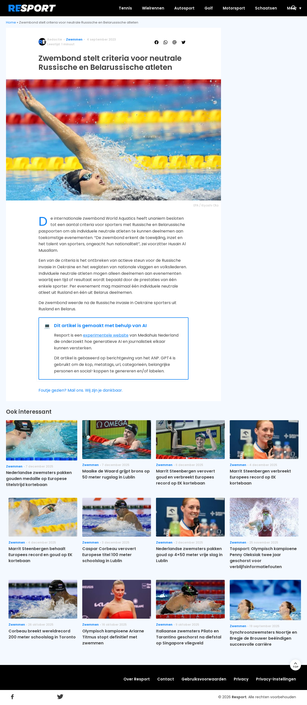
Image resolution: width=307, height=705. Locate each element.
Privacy (241, 679)
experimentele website (105, 335)
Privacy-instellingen (276, 679)
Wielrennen (133, 8)
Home (11, 22)
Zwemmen (74, 39)
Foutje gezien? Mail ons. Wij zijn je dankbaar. (80, 390)
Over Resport (137, 679)
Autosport (164, 8)
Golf (188, 8)
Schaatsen (246, 8)
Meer (271, 8)
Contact (165, 679)
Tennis (105, 8)
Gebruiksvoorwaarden (204, 679)
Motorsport (213, 8)
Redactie (54, 39)
